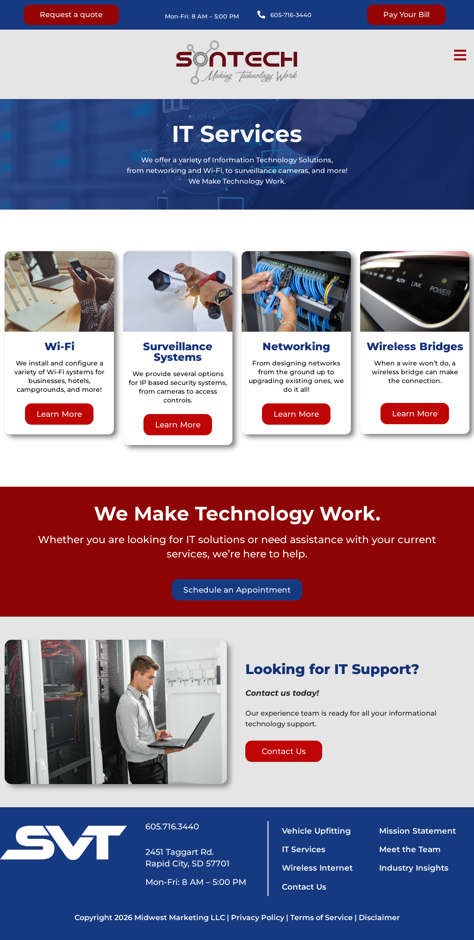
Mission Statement (417, 830)
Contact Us (304, 886)
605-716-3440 (291, 15)
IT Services (303, 849)
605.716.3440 (172, 827)
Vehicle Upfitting (316, 830)
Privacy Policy (257, 917)
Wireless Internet (317, 867)
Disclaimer (379, 917)
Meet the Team (410, 849)
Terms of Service (321, 917)
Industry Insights (414, 867)
